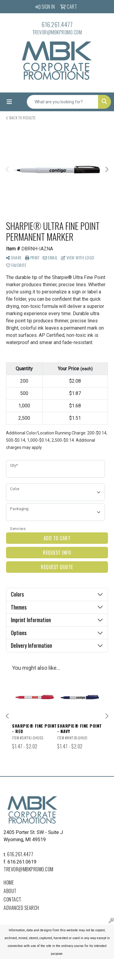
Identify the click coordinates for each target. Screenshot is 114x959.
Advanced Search (21, 907)
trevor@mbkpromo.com (57, 32)
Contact (12, 899)
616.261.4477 (57, 24)
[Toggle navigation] (9, 102)
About (10, 891)
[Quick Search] (62, 102)
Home (9, 882)
